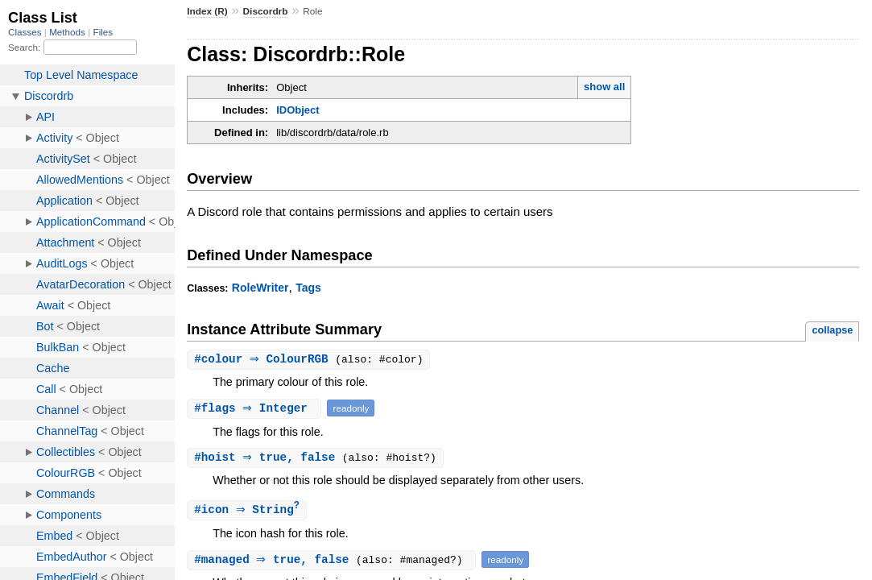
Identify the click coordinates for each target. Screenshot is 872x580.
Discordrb (265, 11)
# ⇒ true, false (270, 458)
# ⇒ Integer (256, 408)
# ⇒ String (249, 512)
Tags (308, 287)
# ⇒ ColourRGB (266, 359)
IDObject (297, 110)
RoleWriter (260, 287)
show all (604, 87)
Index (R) (207, 11)
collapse (832, 330)
